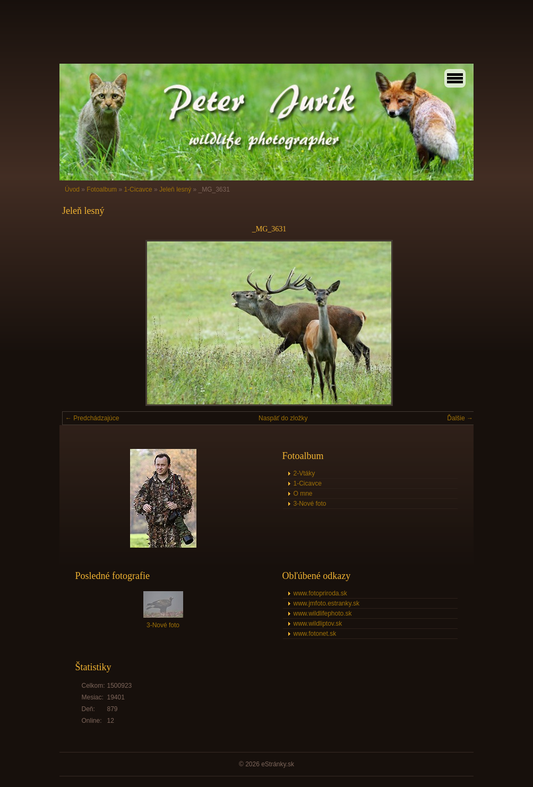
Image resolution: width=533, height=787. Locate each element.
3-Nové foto (310, 503)
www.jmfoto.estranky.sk (326, 603)
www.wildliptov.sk (318, 623)
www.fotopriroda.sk (320, 593)
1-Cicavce (138, 189)
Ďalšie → (460, 418)
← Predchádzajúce (92, 418)
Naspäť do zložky (283, 418)
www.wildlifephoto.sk (323, 613)
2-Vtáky (304, 473)
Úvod (72, 189)
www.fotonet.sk (315, 633)
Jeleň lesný (175, 189)
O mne (303, 493)
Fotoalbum (102, 189)
